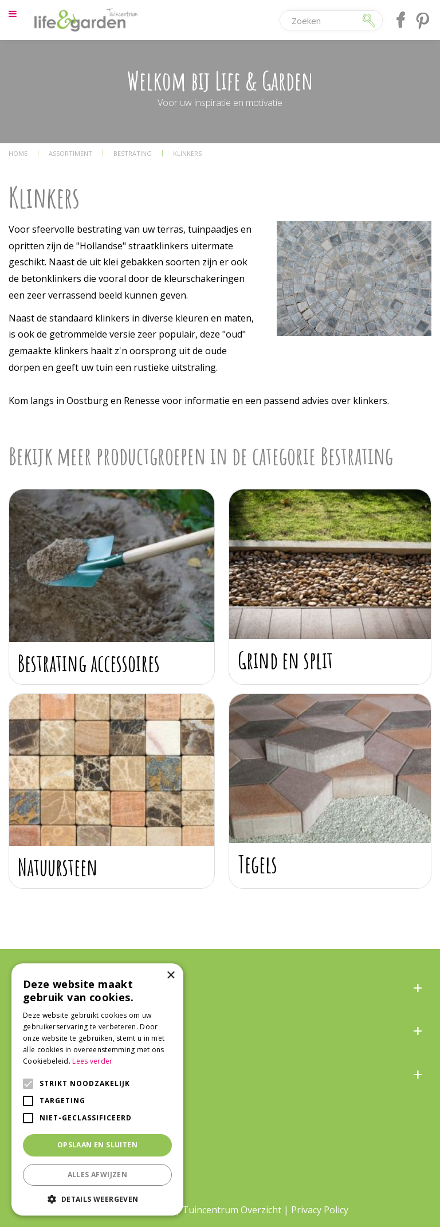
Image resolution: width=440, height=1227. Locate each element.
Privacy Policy (319, 1210)
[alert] (97, 1089)
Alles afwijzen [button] (98, 1174)
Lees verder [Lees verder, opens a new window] (92, 1061)
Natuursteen (58, 866)
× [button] (170, 975)
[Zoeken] (321, 20)
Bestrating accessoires (89, 662)
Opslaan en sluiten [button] (97, 1145)
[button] (97, 1198)
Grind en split (285, 660)
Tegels (257, 864)
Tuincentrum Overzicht (231, 1210)
